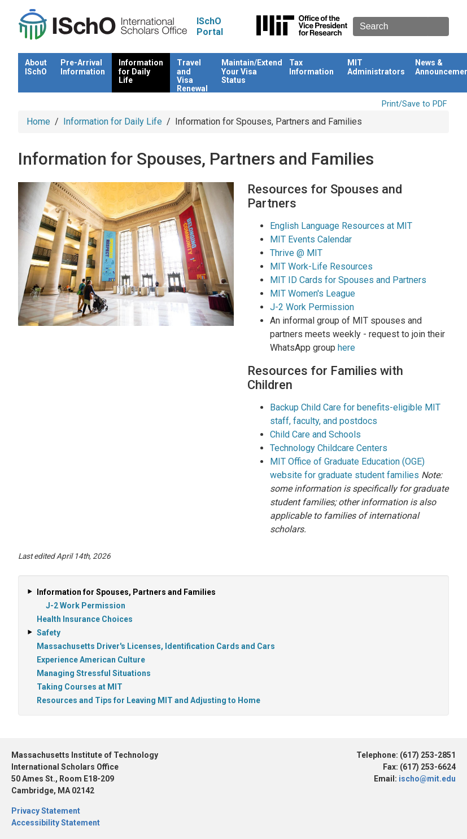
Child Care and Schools (315, 434)
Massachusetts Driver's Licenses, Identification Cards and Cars (156, 646)
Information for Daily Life (141, 71)
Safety (48, 632)
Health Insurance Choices (85, 619)
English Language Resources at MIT (341, 225)
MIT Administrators (376, 67)
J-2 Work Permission (312, 307)
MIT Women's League (312, 293)
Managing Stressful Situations (94, 673)
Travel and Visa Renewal (192, 75)
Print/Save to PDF (414, 104)
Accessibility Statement (55, 822)
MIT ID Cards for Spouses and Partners (348, 280)
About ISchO (36, 67)
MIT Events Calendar (311, 239)
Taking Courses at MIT (80, 686)
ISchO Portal (210, 26)
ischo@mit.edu (427, 778)
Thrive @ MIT (296, 253)
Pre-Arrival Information (82, 67)
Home (38, 121)
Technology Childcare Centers (328, 448)
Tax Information (311, 67)
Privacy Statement (45, 810)
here (346, 347)
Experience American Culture (91, 659)
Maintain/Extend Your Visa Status (251, 71)
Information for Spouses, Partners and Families (126, 592)
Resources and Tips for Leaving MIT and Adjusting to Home (148, 700)
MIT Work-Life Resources (321, 266)
